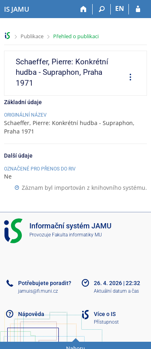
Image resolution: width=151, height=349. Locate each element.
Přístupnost (106, 322)
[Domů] (83, 9)
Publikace (32, 36)
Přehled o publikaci (76, 36)
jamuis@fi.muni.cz (38, 291)
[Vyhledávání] (102, 9)
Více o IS (105, 314)
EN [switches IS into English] (119, 8)
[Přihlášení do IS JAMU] (138, 9)
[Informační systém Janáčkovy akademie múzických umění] (16, 9)
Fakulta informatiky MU (77, 235)
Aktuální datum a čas (116, 291)
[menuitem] (127, 78)
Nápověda (31, 314)
